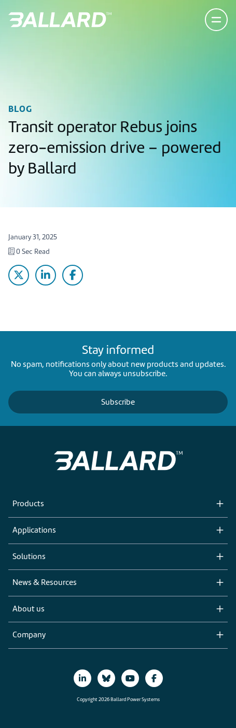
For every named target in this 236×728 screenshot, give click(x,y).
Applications (34, 530)
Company (29, 635)
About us (28, 609)
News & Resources (44, 583)
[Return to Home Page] (60, 19)
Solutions (29, 557)
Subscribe (118, 402)
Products (28, 504)
